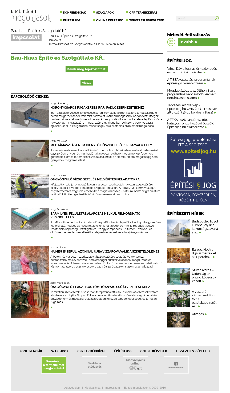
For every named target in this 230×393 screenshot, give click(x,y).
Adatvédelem (72, 387)
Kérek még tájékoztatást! (86, 69)
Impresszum (112, 387)
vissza (86, 83)
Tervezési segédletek (146, 20)
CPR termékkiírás (143, 12)
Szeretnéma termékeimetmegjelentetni (53, 365)
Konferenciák (74, 12)
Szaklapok (105, 12)
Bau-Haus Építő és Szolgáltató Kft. (39, 31)
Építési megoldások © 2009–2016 (145, 387)
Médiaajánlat (92, 387)
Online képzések (109, 20)
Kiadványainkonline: (135, 364)
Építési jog (71, 20)
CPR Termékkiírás (91, 351)
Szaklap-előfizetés (95, 364)
